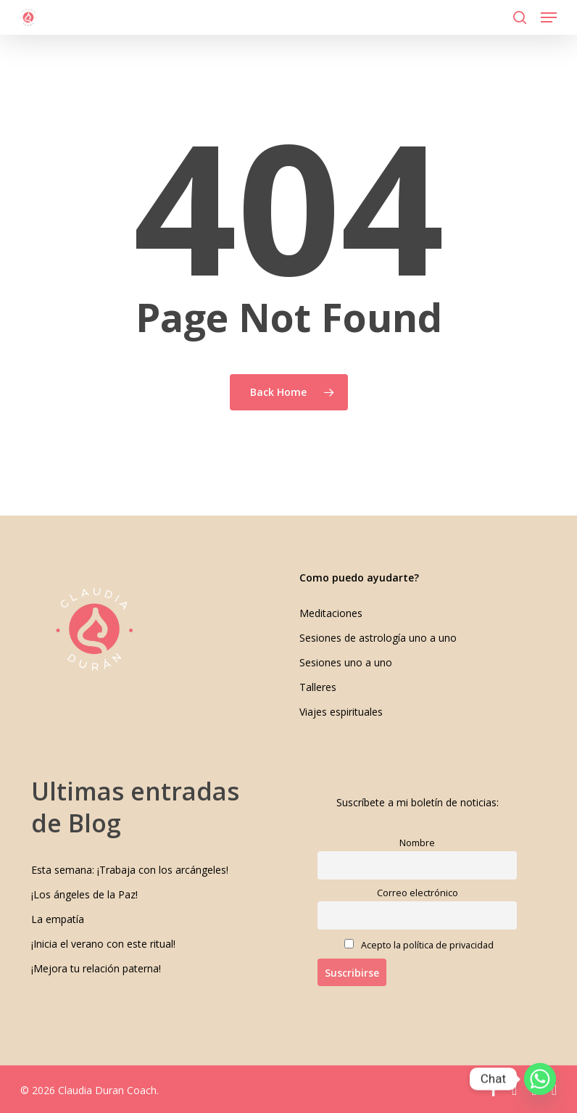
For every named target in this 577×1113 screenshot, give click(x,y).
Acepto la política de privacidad (419, 945)
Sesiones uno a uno (345, 662)
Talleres (317, 687)
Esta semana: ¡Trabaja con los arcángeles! (129, 870)
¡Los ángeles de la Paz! (84, 894)
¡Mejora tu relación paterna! (96, 968)
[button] (549, 17)
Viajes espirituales (341, 712)
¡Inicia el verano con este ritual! (103, 944)
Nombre (417, 843)
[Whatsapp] (540, 1079)
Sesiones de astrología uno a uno (378, 638)
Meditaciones (330, 613)
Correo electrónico (417, 893)
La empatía (57, 919)
